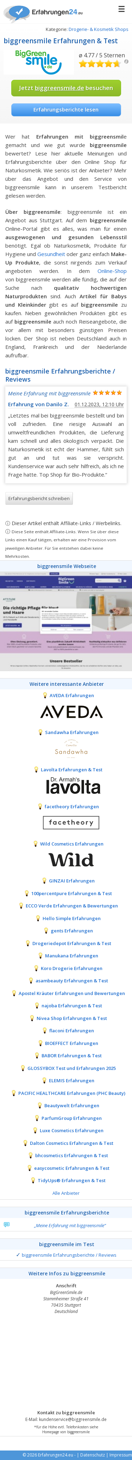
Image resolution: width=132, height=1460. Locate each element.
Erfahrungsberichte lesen (66, 109)
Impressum (120, 1455)
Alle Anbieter (66, 1193)
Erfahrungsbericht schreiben (39, 498)
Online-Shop (112, 270)
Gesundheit (51, 253)
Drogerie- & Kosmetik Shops (98, 29)
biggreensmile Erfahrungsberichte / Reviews (69, 1255)
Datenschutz (92, 1455)
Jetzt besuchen (66, 88)
